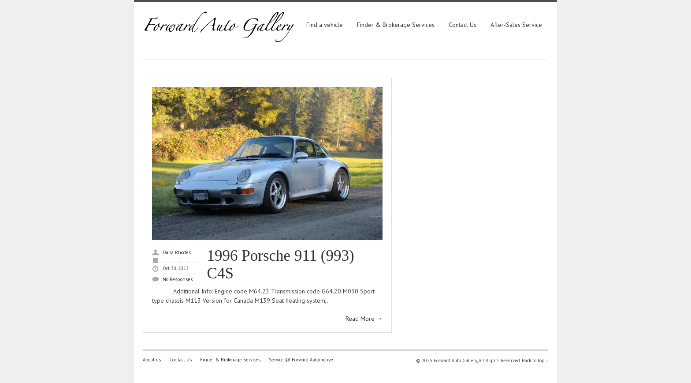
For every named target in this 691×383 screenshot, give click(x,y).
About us (152, 360)
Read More (364, 319)
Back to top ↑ (535, 360)
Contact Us (462, 25)
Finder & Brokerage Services (396, 25)
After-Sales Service (516, 25)
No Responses (178, 279)
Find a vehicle (324, 25)
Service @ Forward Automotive (301, 360)
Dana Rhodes (177, 252)
